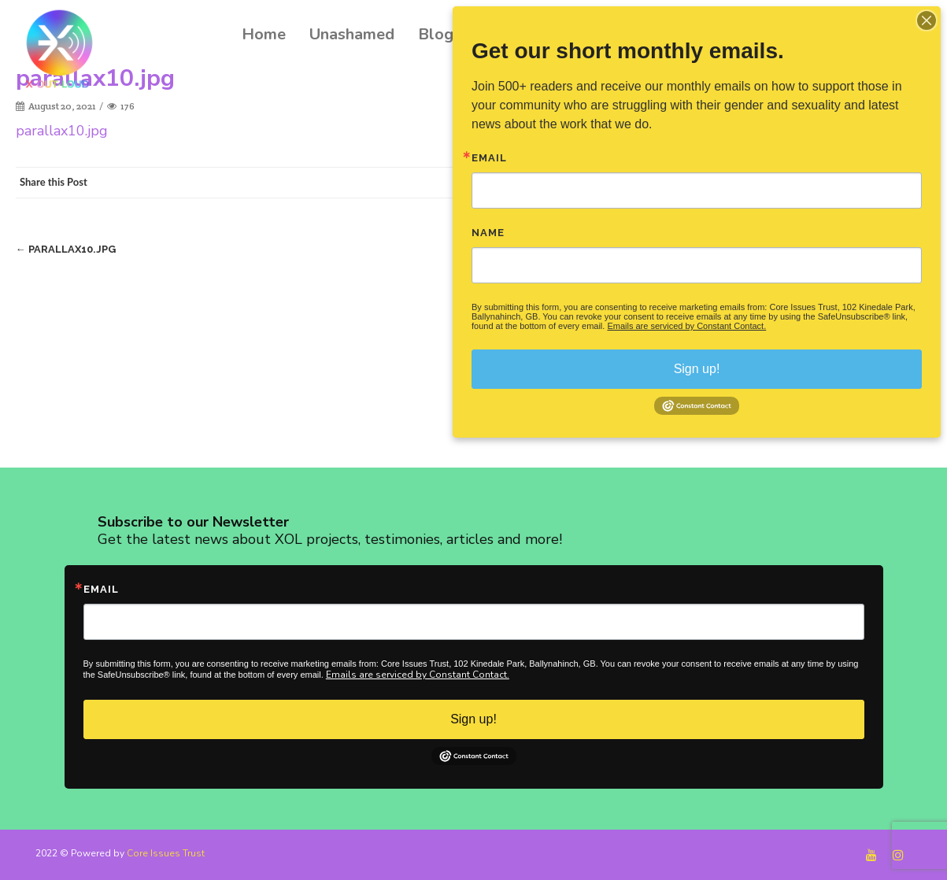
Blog (435, 34)
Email (101, 589)
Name (488, 232)
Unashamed (351, 34)
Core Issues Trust (166, 853)
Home (264, 34)
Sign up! (473, 719)
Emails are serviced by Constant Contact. (417, 674)
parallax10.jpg (62, 130)
